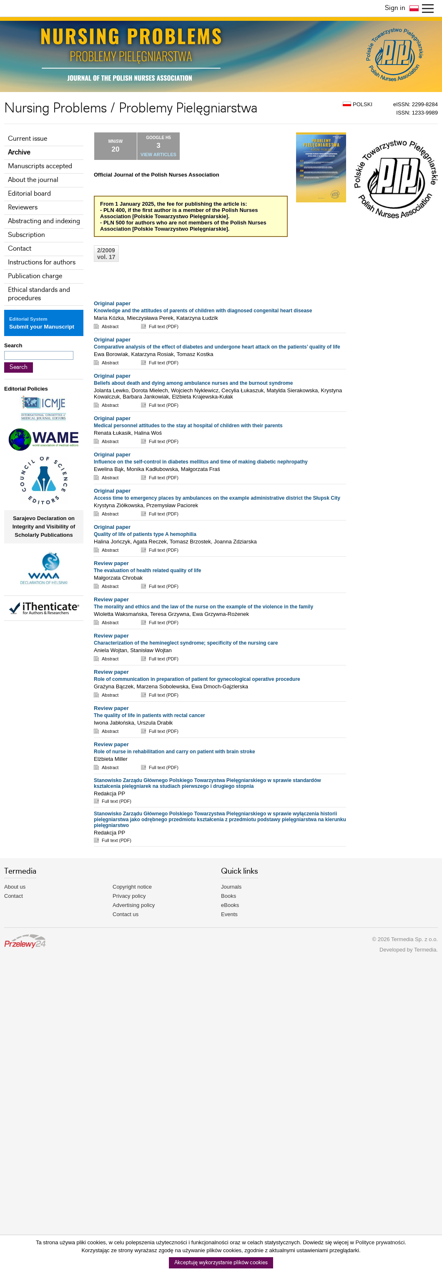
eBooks (230, 905)
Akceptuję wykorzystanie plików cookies (221, 1263)
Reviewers (23, 207)
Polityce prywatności (380, 1242)
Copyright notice (132, 887)
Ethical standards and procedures (39, 294)
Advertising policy (134, 905)
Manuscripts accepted (40, 166)
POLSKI (357, 104)
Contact (19, 248)
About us (14, 887)
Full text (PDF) (163, 326)
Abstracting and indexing (44, 221)
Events (229, 914)
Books (228, 896)
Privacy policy (129, 896)
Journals (231, 887)
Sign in (395, 8)
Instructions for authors (41, 262)
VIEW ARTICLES (158, 154)
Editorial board (29, 193)
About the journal (33, 180)
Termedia (425, 950)
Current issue (27, 138)
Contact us (125, 914)
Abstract (110, 326)
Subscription (26, 235)
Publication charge (35, 276)
